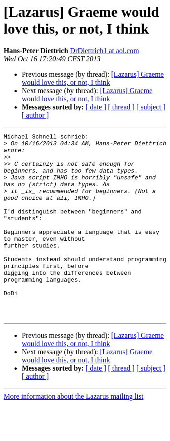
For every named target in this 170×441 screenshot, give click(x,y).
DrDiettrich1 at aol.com (104, 51)
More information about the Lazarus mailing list (73, 433)
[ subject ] (150, 107)
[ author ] (35, 115)
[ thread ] (121, 107)
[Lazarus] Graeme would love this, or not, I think (93, 78)
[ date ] (96, 107)
